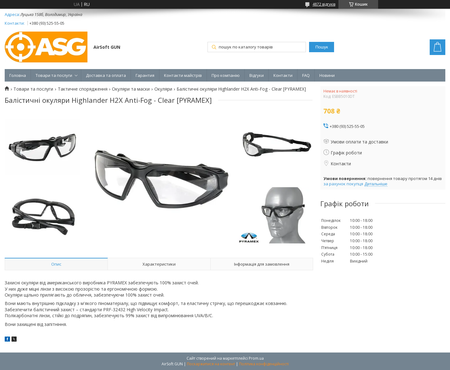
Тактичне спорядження (83, 89)
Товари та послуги (54, 75)
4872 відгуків (323, 4)
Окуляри (163, 89)
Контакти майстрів (183, 75)
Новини (327, 75)
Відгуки (256, 75)
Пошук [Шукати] (321, 47)
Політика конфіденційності (264, 364)
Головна (17, 75)
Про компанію (226, 75)
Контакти (282, 75)
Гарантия (145, 75)
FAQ (306, 75)
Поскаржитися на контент (211, 364)
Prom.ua (256, 358)
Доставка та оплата (106, 75)
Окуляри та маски (131, 89)
